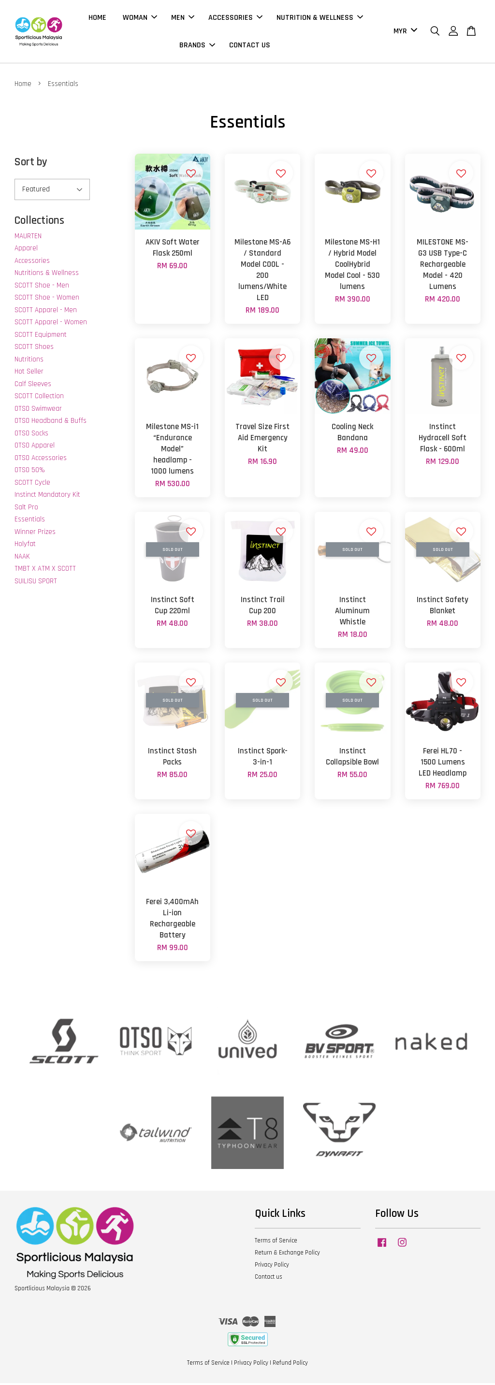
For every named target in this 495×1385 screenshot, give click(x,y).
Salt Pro (26, 509)
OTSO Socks (31, 435)
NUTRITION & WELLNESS (320, 19)
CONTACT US (249, 46)
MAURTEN (28, 238)
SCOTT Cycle (32, 484)
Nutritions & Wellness (47, 275)
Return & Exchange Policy (287, 1254)
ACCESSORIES (235, 19)
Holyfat (25, 546)
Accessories (32, 262)
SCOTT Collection (39, 398)
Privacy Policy (272, 1266)
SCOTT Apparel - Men (46, 312)
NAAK (22, 558)
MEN (182, 19)
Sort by (31, 165)
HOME (97, 19)
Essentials (30, 521)
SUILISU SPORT (36, 583)
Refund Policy (290, 1365)
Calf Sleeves (33, 385)
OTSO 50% (30, 472)
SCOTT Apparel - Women (51, 324)
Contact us (268, 1279)
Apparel (26, 250)
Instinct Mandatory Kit (47, 497)
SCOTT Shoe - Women (47, 299)
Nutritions (29, 361)
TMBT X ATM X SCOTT (45, 571)
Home (23, 85)
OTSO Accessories (41, 459)
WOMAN (140, 19)
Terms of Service (276, 1243)
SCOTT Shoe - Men (42, 287)
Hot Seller (29, 373)
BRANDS (197, 46)
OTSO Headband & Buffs (51, 423)
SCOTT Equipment (41, 336)
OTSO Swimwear (38, 410)
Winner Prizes (35, 533)
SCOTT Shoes (34, 349)
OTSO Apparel (35, 447)
